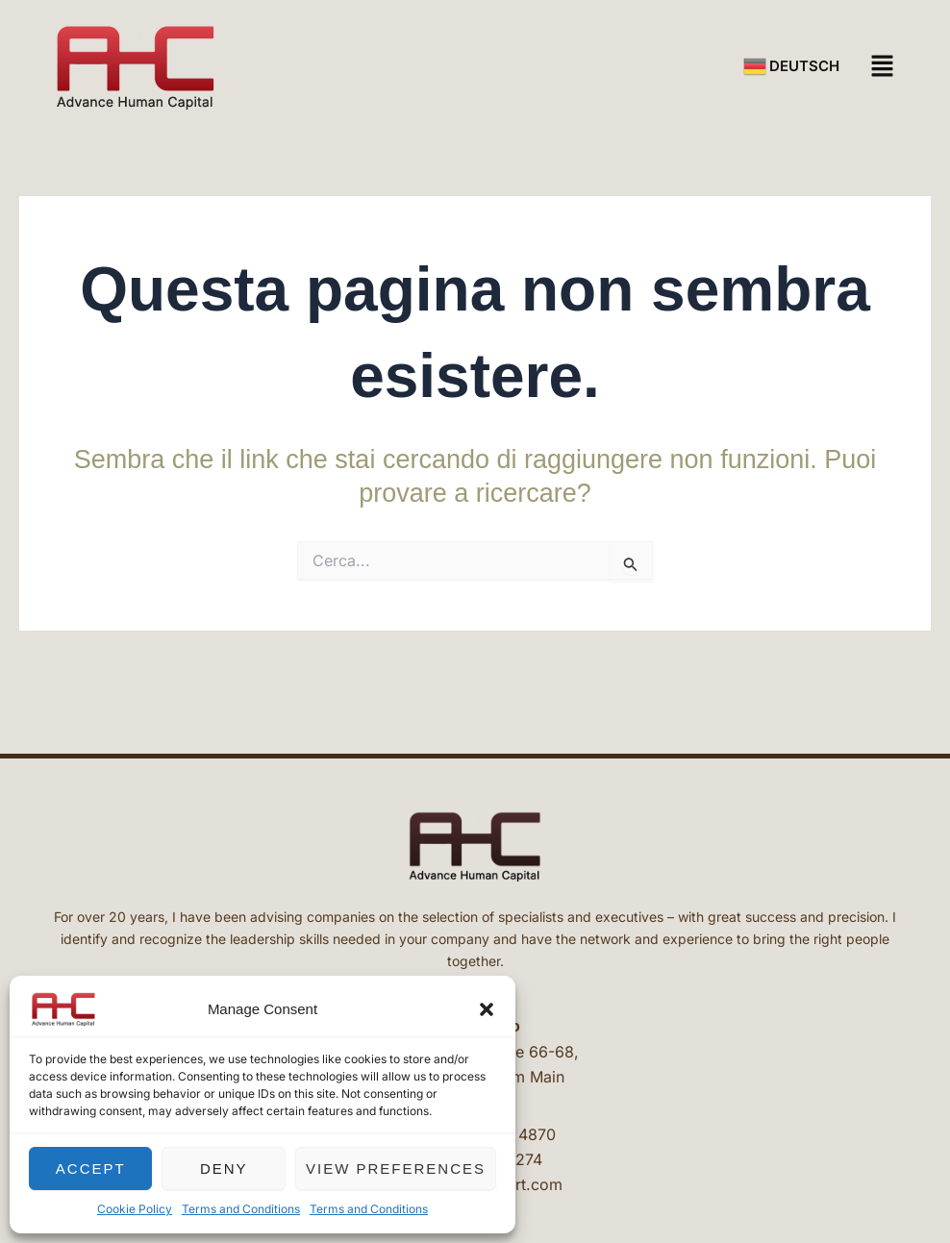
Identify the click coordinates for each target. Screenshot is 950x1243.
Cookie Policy (134, 1209)
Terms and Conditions (241, 1209)
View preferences (396, 1168)
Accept (91, 1168)
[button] (486, 1009)
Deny (224, 1168)
